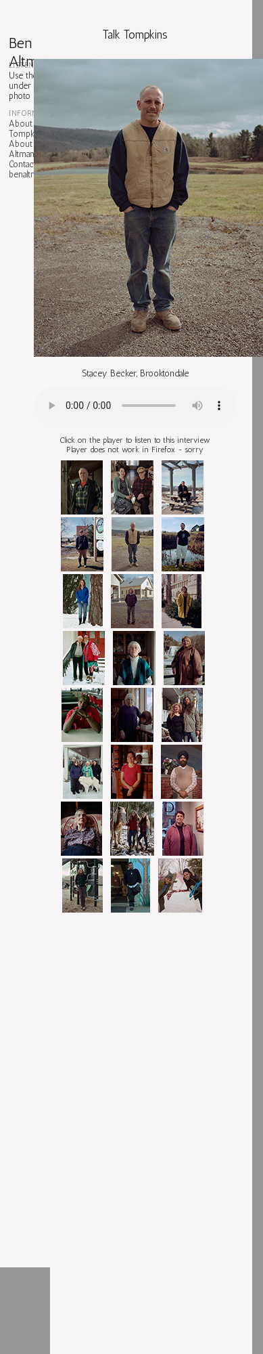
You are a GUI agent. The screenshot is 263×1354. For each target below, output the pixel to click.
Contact (22, 164)
